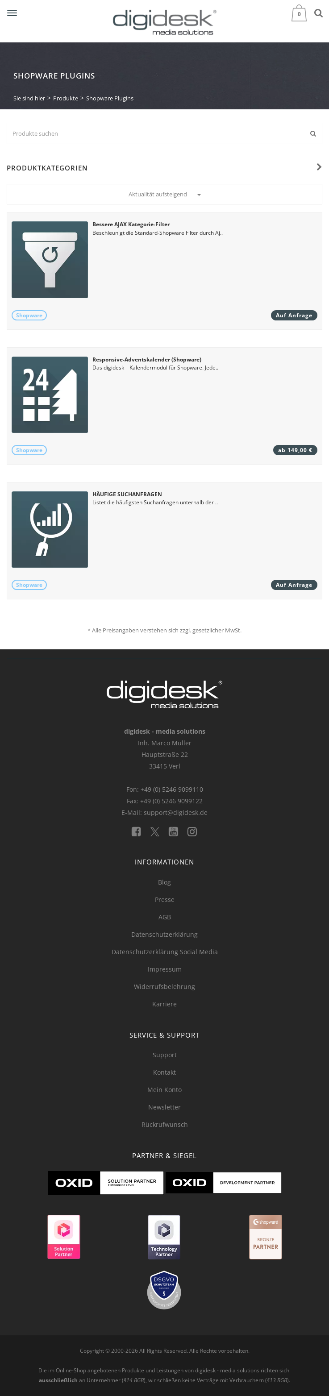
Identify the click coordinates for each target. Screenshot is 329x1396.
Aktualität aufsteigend (165, 194)
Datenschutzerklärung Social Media (165, 951)
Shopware (29, 315)
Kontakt (164, 1072)
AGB (164, 917)
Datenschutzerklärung (164, 934)
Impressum (165, 969)
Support (165, 1055)
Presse (165, 899)
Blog (164, 882)
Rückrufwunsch (165, 1124)
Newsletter (164, 1107)
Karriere (164, 1004)
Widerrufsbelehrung (164, 986)
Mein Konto (164, 1089)
